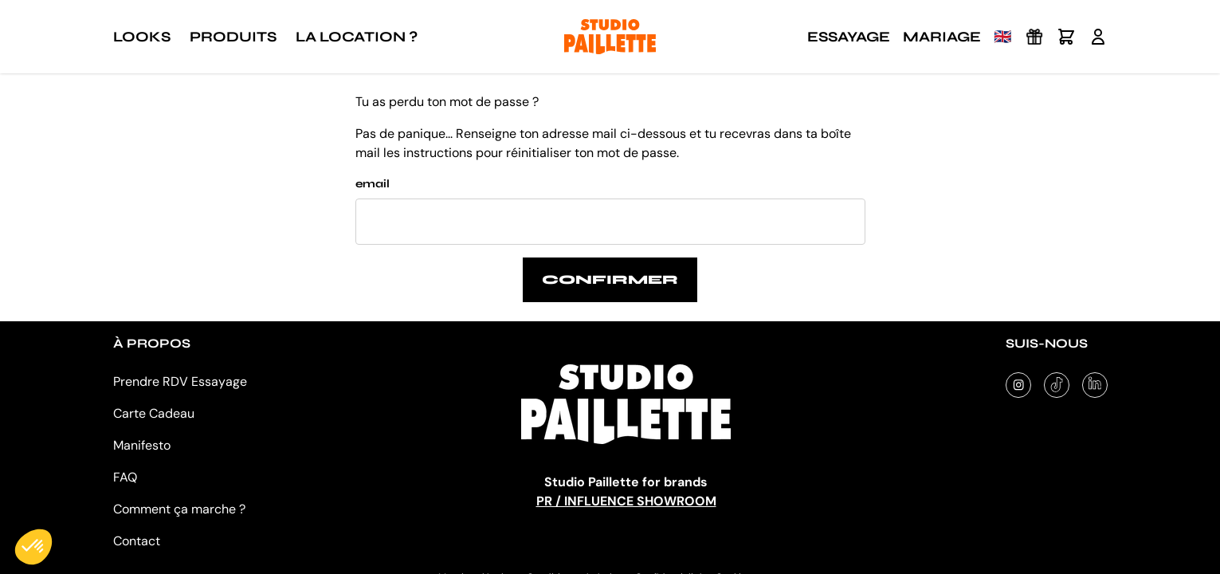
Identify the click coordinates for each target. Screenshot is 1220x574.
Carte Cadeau (153, 413)
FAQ (125, 477)
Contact (136, 541)
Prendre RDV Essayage (180, 381)
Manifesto (142, 445)
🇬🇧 (1002, 36)
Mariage (942, 36)
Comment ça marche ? (179, 509)
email (372, 184)
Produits (233, 36)
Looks (142, 36)
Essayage (848, 36)
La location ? (357, 36)
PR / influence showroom (626, 501)
